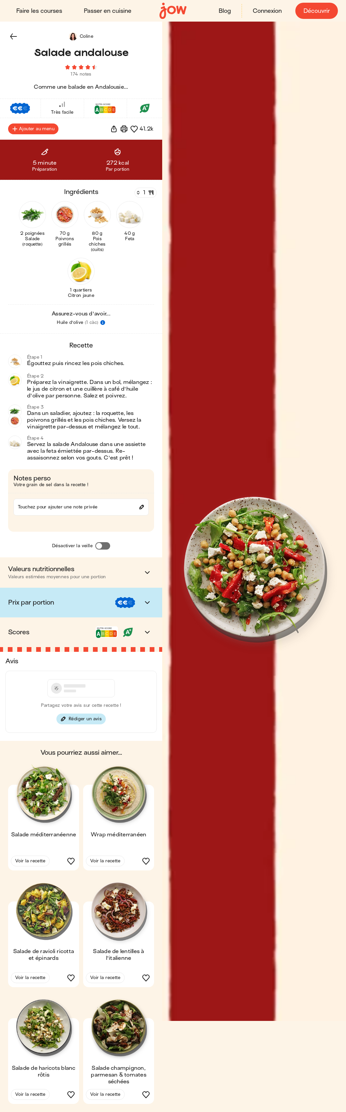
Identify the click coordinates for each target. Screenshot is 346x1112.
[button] (13, 36)
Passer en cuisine (107, 11)
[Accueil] (173, 11)
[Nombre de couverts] (145, 193)
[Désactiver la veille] (102, 546)
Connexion (267, 11)
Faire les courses (39, 11)
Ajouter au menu (33, 129)
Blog (225, 11)
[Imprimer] (124, 129)
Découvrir (316, 11)
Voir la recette (30, 860)
